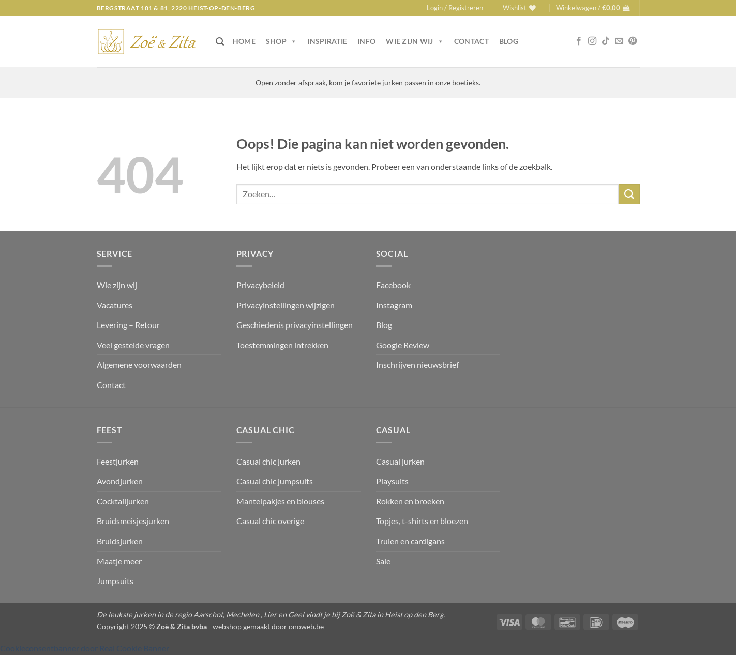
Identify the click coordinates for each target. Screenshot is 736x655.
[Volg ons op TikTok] (606, 41)
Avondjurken (120, 481)
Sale (383, 561)
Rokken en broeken (410, 501)
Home (244, 41)
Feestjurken (118, 461)
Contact (471, 41)
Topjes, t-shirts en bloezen (422, 521)
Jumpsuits (115, 581)
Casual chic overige (270, 521)
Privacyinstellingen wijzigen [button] (285, 305)
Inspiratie (327, 41)
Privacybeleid (260, 285)
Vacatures (114, 305)
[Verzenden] (629, 194)
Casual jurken (400, 461)
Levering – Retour (128, 325)
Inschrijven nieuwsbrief (417, 364)
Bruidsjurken (120, 541)
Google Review (402, 345)
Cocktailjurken (123, 501)
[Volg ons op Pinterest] (632, 41)
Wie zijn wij (415, 41)
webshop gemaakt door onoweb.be (268, 626)
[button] (455, 8)
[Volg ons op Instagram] (592, 41)
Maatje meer (119, 561)
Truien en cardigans (410, 541)
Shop (281, 41)
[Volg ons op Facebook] (579, 41)
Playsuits (392, 481)
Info (366, 41)
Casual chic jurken (268, 461)
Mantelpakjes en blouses (280, 501)
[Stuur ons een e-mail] (619, 41)
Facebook (393, 285)
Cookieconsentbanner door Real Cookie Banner (84, 648)
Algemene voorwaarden (139, 364)
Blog (508, 41)
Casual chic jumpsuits (274, 481)
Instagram (394, 305)
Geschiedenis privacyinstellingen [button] (294, 325)
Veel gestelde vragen (133, 345)
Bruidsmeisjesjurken (133, 521)
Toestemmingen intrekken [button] (282, 345)
